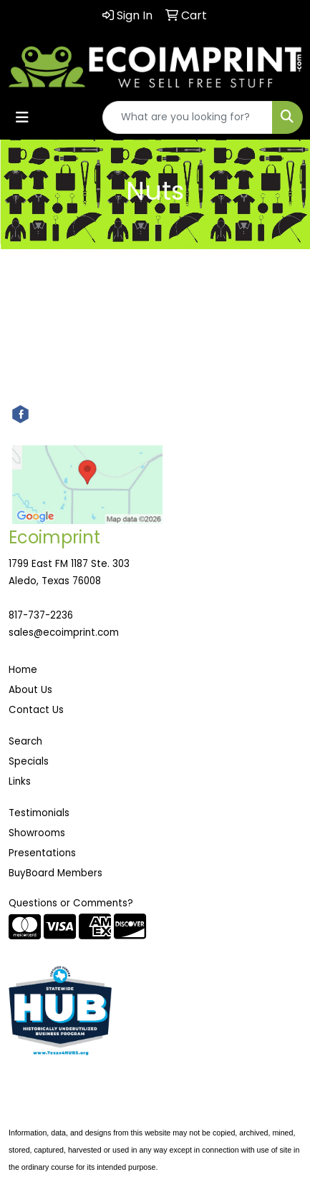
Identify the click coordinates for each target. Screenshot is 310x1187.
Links (20, 781)
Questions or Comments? (71, 903)
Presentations (42, 853)
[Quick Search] (187, 117)
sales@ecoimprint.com (64, 632)
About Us (30, 690)
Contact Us (36, 710)
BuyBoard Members (55, 873)
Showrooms (37, 833)
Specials (29, 761)
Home (23, 670)
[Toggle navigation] (22, 117)
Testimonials (39, 813)
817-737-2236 (41, 615)
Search (25, 741)
